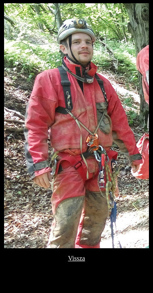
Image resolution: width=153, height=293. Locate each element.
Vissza (76, 258)
